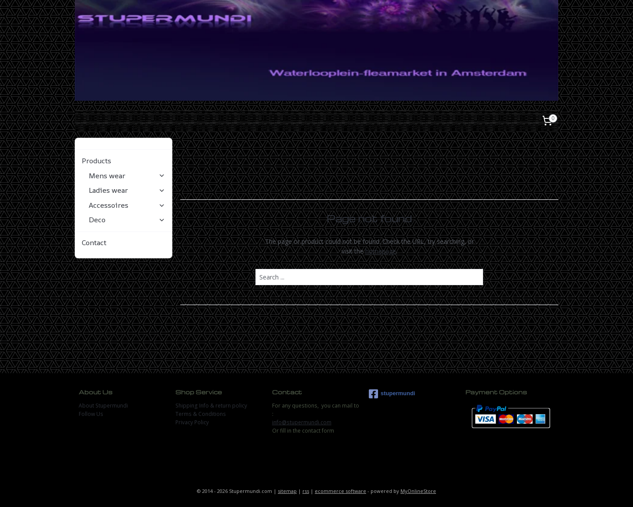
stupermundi (392, 394)
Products (123, 160)
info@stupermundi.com (301, 422)
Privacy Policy (192, 422)
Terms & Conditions (200, 414)
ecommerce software (340, 491)
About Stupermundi (103, 405)
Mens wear (127, 175)
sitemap (287, 491)
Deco (127, 219)
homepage (380, 251)
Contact (94, 242)
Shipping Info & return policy (211, 405)
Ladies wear (127, 190)
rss (305, 491)
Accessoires (127, 205)
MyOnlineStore (418, 491)
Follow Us (91, 414)
